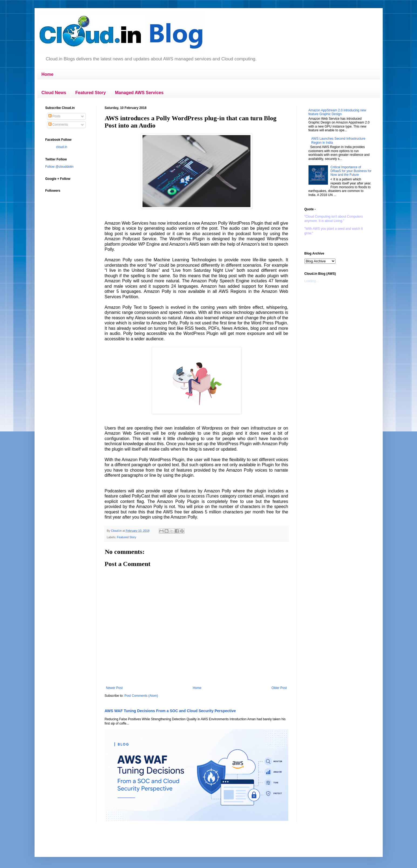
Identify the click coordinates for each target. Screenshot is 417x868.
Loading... (311, 281)
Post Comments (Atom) (141, 696)
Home (47, 74)
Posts (54, 116)
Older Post (279, 688)
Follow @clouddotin (59, 167)
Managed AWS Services (139, 92)
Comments (58, 124)
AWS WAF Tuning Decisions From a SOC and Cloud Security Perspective (170, 711)
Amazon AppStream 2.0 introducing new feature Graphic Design (337, 112)
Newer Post (114, 688)
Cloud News (54, 92)
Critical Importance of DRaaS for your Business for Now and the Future (350, 171)
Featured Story (90, 92)
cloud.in (61, 147)
